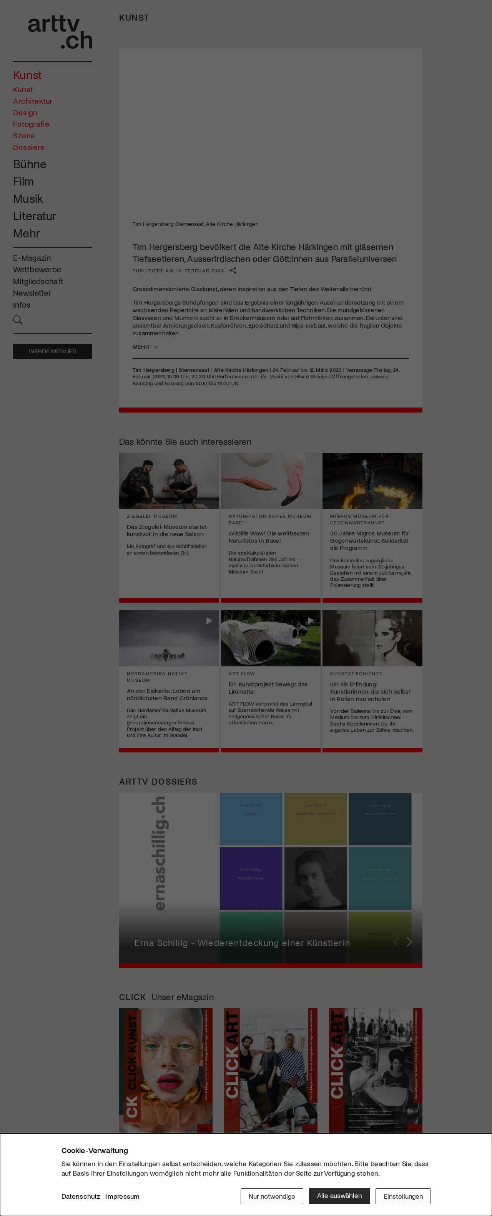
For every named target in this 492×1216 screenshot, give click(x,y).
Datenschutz (81, 1196)
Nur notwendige (270, 1195)
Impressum (123, 1196)
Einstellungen (402, 1195)
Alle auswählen (338, 1195)
